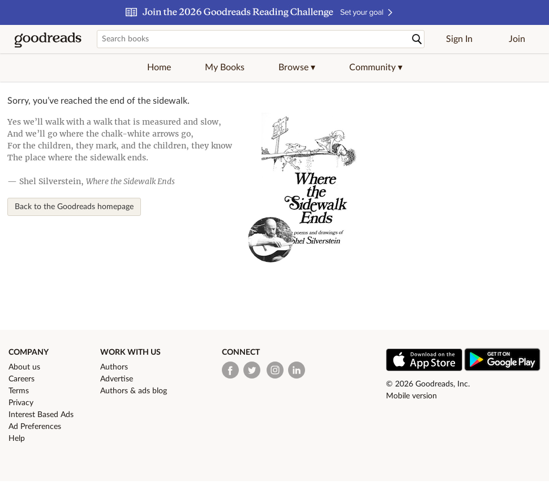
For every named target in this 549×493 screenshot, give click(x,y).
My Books (225, 67)
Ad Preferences (34, 427)
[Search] (417, 39)
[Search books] (260, 39)
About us (24, 367)
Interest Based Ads (41, 415)
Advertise (116, 379)
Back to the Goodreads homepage (74, 207)
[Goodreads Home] (48, 39)
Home (159, 67)
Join (517, 39)
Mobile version (411, 396)
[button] (296, 67)
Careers (21, 379)
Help (16, 439)
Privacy (20, 403)
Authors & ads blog (133, 391)
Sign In (459, 39)
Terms (18, 391)
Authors (114, 367)
